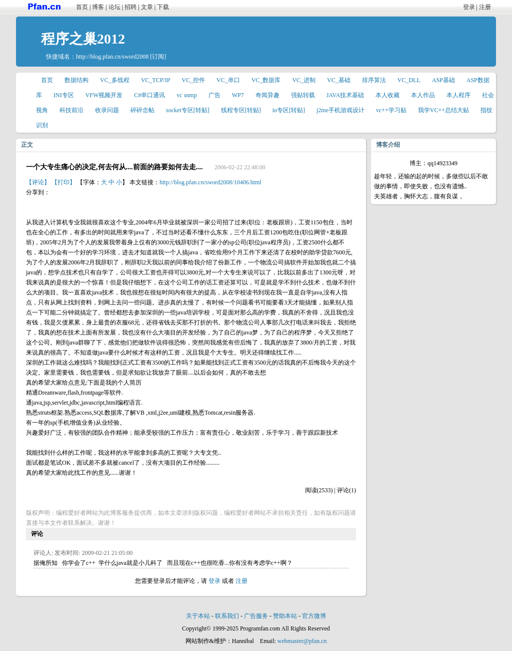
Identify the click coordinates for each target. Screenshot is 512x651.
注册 (485, 7)
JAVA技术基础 (345, 95)
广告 (214, 95)
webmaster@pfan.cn (302, 640)
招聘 (130, 7)
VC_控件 (193, 80)
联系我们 (227, 615)
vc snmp (186, 95)
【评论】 (38, 182)
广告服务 (256, 615)
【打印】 (64, 182)
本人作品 (423, 95)
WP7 (238, 95)
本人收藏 (388, 95)
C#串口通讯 (149, 95)
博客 (98, 7)
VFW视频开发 (104, 95)
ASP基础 (443, 80)
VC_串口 (228, 80)
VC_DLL (409, 80)
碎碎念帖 (142, 110)
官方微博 (314, 615)
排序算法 (374, 80)
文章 (147, 7)
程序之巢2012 (83, 39)
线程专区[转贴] (241, 110)
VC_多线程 (115, 80)
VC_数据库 (266, 80)
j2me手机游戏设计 (340, 110)
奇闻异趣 (268, 95)
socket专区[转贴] (188, 110)
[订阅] (158, 56)
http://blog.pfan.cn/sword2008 (112, 56)
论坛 (114, 7)
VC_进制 (304, 80)
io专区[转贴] (288, 110)
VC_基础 (338, 80)
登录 (469, 7)
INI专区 (64, 95)
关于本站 (198, 615)
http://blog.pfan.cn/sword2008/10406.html (211, 182)
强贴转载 (303, 95)
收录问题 (107, 110)
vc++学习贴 (391, 110)
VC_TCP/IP (155, 80)
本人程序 (458, 95)
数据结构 (76, 80)
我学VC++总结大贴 (443, 110)
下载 (163, 7)
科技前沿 (72, 110)
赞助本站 (285, 615)
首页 (82, 7)
